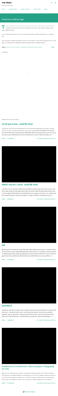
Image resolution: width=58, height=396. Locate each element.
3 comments (10, 199)
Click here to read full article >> (46, 138)
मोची (3, 245)
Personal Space (13, 9)
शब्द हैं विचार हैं (7, 306)
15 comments (10, 259)
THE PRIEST (7, 2)
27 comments (10, 383)
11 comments (10, 138)
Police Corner (37, 9)
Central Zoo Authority (13, 47)
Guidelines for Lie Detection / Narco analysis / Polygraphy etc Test (28, 367)
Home (3, 9)
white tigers (38, 47)
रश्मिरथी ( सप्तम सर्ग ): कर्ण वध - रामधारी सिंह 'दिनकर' (20, 184)
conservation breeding (27, 47)
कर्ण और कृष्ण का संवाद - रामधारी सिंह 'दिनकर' (17, 124)
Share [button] (52, 47)
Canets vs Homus (25, 9)
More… (46, 9)
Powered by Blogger (29, 391)
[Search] (52, 3)
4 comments (10, 320)
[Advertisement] (29, 103)
